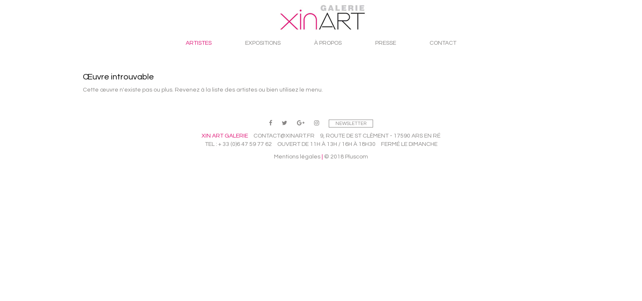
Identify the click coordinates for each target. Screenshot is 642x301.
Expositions (263, 43)
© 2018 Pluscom (346, 157)
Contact (443, 43)
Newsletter (350, 123)
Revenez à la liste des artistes (216, 90)
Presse (385, 43)
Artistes (199, 43)
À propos (328, 43)
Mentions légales (297, 157)
